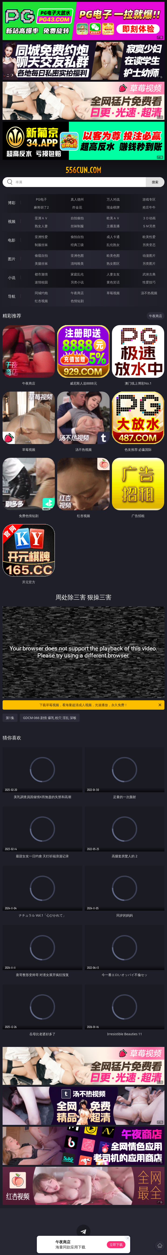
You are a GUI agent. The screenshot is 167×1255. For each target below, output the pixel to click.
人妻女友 (113, 274)
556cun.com (83, 170)
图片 (11, 258)
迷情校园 (41, 282)
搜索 (155, 182)
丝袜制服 (77, 226)
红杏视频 (41, 301)
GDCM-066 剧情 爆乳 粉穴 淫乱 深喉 (50, 718)
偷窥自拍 (41, 255)
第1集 (10, 718)
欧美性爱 (149, 237)
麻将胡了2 (41, 207)
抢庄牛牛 (149, 207)
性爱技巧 (149, 282)
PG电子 (41, 199)
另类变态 (149, 244)
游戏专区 (149, 199)
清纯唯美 (77, 263)
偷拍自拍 (77, 237)
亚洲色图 (77, 255)
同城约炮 (41, 293)
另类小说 (77, 282)
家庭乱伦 (77, 274)
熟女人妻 (41, 226)
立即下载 (116, 1244)
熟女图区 (113, 263)
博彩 (11, 202)
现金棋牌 (113, 207)
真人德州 (77, 199)
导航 (11, 296)
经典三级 (77, 244)
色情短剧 (77, 301)
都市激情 (41, 274)
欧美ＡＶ (113, 218)
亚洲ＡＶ (41, 218)
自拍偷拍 (77, 218)
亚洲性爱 (41, 237)
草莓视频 (113, 293)
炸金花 (77, 207)
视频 (11, 221)
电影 (11, 240)
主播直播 (113, 226)
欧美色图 (113, 255)
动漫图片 (149, 255)
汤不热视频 (149, 293)
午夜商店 (77, 293)
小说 (11, 277)
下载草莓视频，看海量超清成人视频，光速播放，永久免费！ (100, 705)
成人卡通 (113, 237)
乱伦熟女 (113, 244)
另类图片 (149, 263)
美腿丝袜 (41, 263)
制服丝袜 (41, 244)
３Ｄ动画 (149, 218)
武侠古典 (149, 274)
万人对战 (113, 199)
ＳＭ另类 (149, 226)
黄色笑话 (113, 282)
